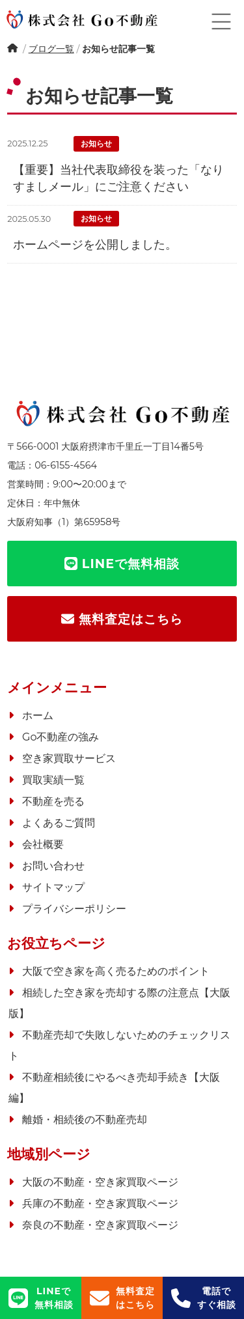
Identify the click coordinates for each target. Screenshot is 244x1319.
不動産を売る (53, 801)
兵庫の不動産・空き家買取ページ (100, 1203)
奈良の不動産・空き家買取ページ (100, 1225)
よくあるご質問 (58, 823)
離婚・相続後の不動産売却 (84, 1119)
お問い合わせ (53, 866)
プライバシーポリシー (74, 909)
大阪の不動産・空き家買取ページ (100, 1182)
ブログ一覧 (51, 49)
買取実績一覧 (53, 780)
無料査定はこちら (122, 1298)
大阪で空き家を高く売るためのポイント (116, 971)
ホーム (13, 50)
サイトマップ (53, 887)
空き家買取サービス (69, 758)
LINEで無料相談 (41, 1298)
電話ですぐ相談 (203, 1298)
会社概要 (43, 844)
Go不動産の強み (60, 737)
